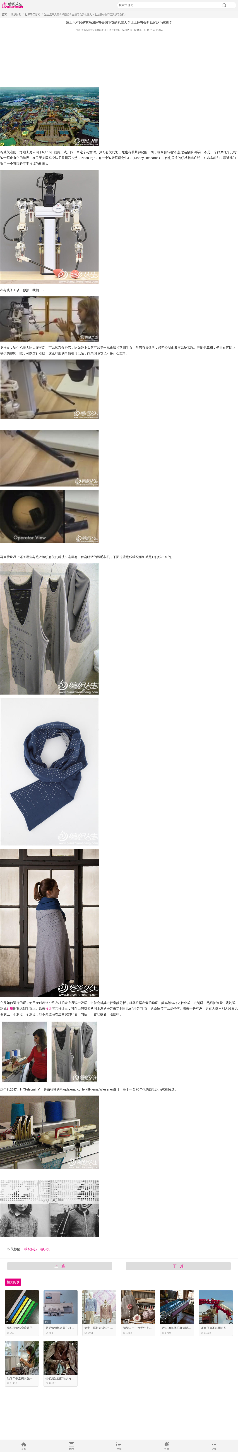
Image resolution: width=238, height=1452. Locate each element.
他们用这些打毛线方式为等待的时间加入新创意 (75, 1378)
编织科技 (31, 1249)
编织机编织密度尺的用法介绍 (25, 1327)
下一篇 (178, 1266)
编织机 (45, 1249)
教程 (71, 1448)
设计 (48, 1008)
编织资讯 (16, 14)
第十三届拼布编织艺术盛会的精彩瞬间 (108, 1327)
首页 (24, 1448)
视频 (119, 1448)
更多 (214, 1448)
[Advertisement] (107, 59)
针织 (10, 1008)
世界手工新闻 (32, 14)
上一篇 (59, 1266)
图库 (166, 1448)
